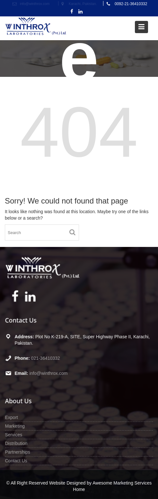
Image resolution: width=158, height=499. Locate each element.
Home (79, 489)
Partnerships (18, 451)
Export (12, 417)
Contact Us (17, 460)
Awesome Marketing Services (122, 482)
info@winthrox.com (49, 373)
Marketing (15, 426)
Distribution (17, 443)
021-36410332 (45, 357)
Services (14, 434)
